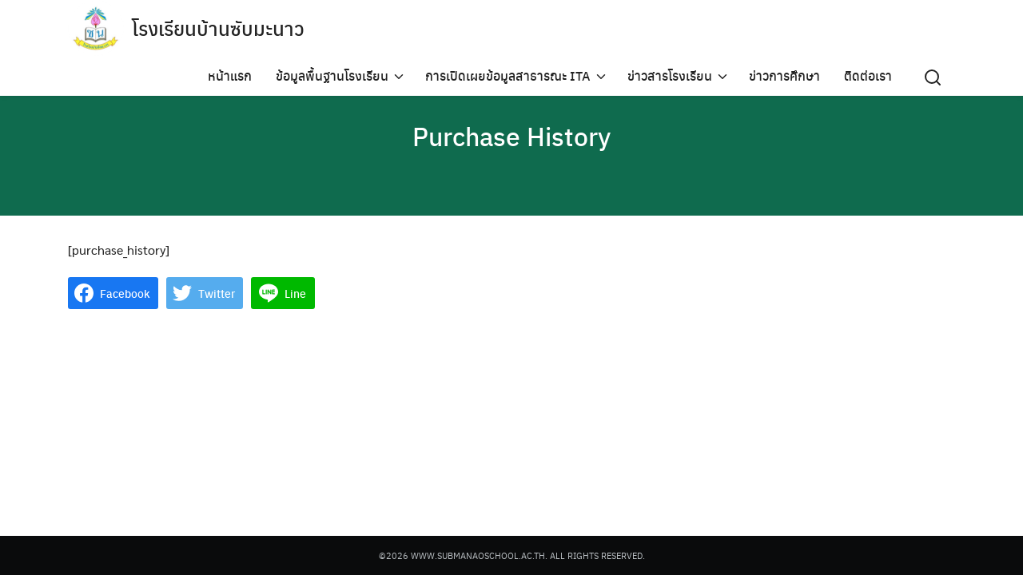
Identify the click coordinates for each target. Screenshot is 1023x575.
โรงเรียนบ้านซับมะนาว (218, 28)
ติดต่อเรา (868, 75)
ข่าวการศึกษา (784, 75)
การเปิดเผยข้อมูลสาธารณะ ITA (508, 75)
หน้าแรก (230, 75)
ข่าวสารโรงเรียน (669, 75)
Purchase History (511, 135)
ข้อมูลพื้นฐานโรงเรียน (332, 75)
